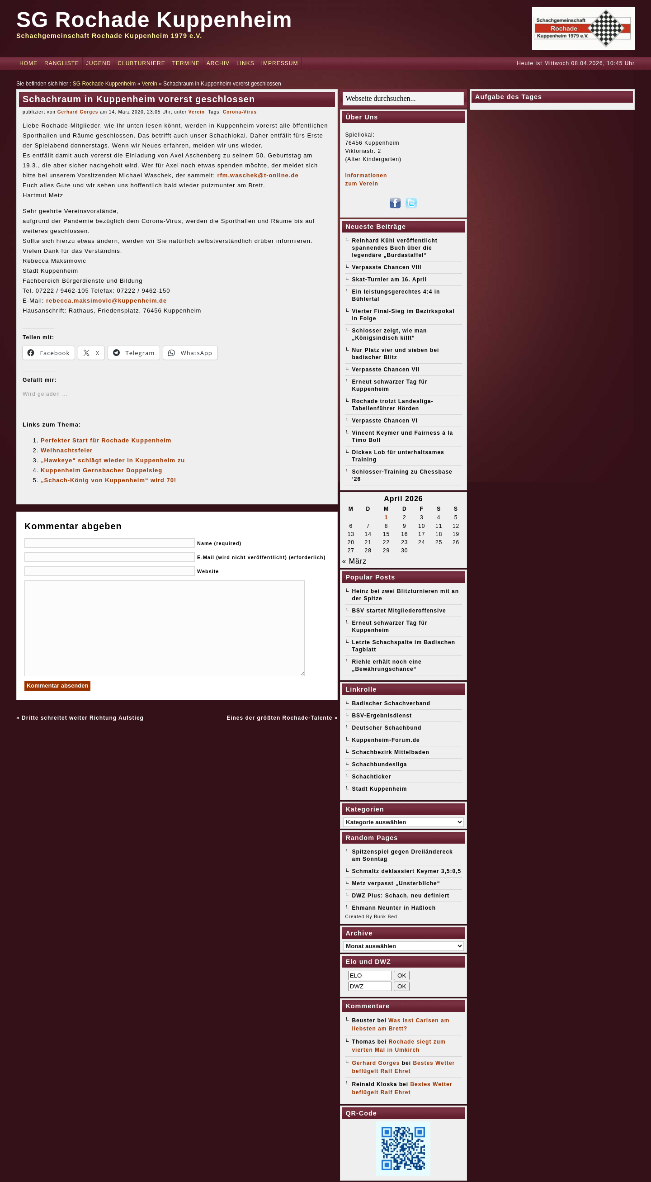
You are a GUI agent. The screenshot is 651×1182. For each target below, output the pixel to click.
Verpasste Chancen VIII (386, 267)
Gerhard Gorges (78, 111)
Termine (186, 63)
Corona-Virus (240, 111)
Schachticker (371, 777)
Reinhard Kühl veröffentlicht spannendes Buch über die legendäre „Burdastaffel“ (394, 247)
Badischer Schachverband (391, 703)
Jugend (98, 63)
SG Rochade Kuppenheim (154, 20)
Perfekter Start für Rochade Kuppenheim (106, 440)
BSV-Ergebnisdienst (382, 715)
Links (245, 63)
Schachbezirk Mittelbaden (390, 752)
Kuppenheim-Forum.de (386, 740)
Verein (149, 84)
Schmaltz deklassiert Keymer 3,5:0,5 (406, 871)
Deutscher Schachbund (386, 728)
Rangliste (61, 63)
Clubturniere (141, 63)
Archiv (218, 63)
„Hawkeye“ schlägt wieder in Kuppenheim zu (113, 460)
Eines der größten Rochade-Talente (279, 718)
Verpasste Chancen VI (384, 421)
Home (28, 63)
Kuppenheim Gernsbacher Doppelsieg (101, 470)
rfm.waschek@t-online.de (257, 175)
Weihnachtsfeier (67, 450)
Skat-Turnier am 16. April (389, 279)
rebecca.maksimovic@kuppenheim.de (106, 300)
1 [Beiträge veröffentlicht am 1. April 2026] (386, 517)
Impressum (279, 63)
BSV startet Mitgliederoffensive (399, 611)
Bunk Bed (385, 916)
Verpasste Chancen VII (386, 369)
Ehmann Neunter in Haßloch (394, 908)
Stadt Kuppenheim (379, 789)
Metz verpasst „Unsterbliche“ (396, 883)
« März (354, 561)
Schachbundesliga (379, 764)
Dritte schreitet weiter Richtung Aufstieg (83, 718)
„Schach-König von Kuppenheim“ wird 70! (108, 480)
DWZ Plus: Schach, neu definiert (400, 895)
